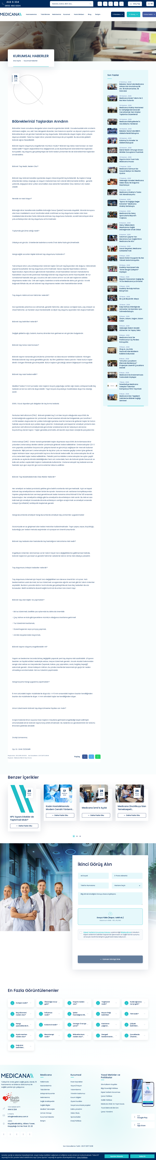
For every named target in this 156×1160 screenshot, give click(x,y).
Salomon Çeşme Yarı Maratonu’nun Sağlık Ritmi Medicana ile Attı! (130, 239)
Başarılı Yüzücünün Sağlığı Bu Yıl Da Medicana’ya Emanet (131, 280)
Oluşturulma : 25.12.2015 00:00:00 (17, 755)
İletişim (43, 1121)
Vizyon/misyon (76, 1086)
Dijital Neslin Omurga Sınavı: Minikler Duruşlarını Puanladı (131, 151)
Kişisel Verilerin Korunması (110, 1092)
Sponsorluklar (76, 1117)
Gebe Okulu (75, 1113)
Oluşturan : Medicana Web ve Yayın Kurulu (20, 758)
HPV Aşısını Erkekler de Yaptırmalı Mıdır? (58, 818)
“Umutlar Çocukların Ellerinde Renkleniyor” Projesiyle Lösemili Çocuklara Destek (131, 364)
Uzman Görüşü (45, 1113)
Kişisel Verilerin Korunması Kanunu (97, 932)
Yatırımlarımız (76, 1090)
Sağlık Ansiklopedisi (47, 1101)
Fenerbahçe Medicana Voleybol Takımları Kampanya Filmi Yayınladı (130, 386)
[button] (74, 836)
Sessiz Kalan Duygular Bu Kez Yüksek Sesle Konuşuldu (131, 259)
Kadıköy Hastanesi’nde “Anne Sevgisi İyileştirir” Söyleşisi (129, 269)
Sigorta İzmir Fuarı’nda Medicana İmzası (129, 160)
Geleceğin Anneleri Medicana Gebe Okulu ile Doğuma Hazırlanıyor (131, 182)
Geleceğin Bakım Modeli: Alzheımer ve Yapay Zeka (129, 329)
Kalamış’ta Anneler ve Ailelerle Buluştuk (128, 141)
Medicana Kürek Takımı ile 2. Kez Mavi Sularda (131, 99)
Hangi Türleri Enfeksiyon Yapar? (22, 818)
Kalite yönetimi (76, 1109)
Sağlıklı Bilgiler (45, 1105)
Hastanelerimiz (45, 1086)
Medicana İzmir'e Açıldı (130, 807)
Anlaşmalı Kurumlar (47, 1093)
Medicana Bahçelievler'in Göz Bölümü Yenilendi (129, 122)
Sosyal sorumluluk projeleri (80, 1105)
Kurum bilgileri (76, 1097)
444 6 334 (12, 1109)
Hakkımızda (44, 1082)
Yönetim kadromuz (78, 1093)
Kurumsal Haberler (31, 61)
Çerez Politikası (82, 1157)
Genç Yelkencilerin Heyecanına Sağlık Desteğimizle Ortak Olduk (130, 227)
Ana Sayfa (17, 61)
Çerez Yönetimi (107, 1112)
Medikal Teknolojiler (47, 1109)
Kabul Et (142, 1156)
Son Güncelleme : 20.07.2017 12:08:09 (38, 755)
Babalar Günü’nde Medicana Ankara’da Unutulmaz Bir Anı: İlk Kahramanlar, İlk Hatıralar (131, 87)
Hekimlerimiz (45, 1097)
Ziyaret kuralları (76, 1101)
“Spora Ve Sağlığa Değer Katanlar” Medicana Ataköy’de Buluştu (129, 203)
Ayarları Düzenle (116, 1156)
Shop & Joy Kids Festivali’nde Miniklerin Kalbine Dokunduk (128, 351)
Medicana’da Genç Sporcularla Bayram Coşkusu (127, 215)
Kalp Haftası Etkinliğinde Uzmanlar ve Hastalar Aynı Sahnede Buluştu (130, 309)
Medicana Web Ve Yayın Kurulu (112, 1104)
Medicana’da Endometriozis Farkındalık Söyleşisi (131, 376)
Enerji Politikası (76, 1121)
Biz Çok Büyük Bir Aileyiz (129, 299)
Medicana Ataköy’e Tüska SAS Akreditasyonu (130, 193)
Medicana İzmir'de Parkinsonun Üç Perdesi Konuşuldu (129, 339)
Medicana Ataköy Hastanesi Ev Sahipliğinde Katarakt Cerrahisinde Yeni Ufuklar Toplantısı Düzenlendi (131, 111)
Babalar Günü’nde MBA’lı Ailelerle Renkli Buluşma (129, 132)
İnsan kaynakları (77, 1082)
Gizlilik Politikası (106, 1100)
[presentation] (110, 948)
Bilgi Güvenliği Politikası (109, 1088)
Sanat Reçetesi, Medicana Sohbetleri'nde (130, 249)
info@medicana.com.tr (18, 1116)
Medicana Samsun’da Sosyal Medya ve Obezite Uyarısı (130, 171)
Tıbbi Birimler (45, 1090)
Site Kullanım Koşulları (109, 1084)
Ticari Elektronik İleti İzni (109, 1108)
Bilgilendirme (126, 932)
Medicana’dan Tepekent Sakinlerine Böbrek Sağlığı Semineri (130, 398)
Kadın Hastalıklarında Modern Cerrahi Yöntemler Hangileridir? (96, 808)
